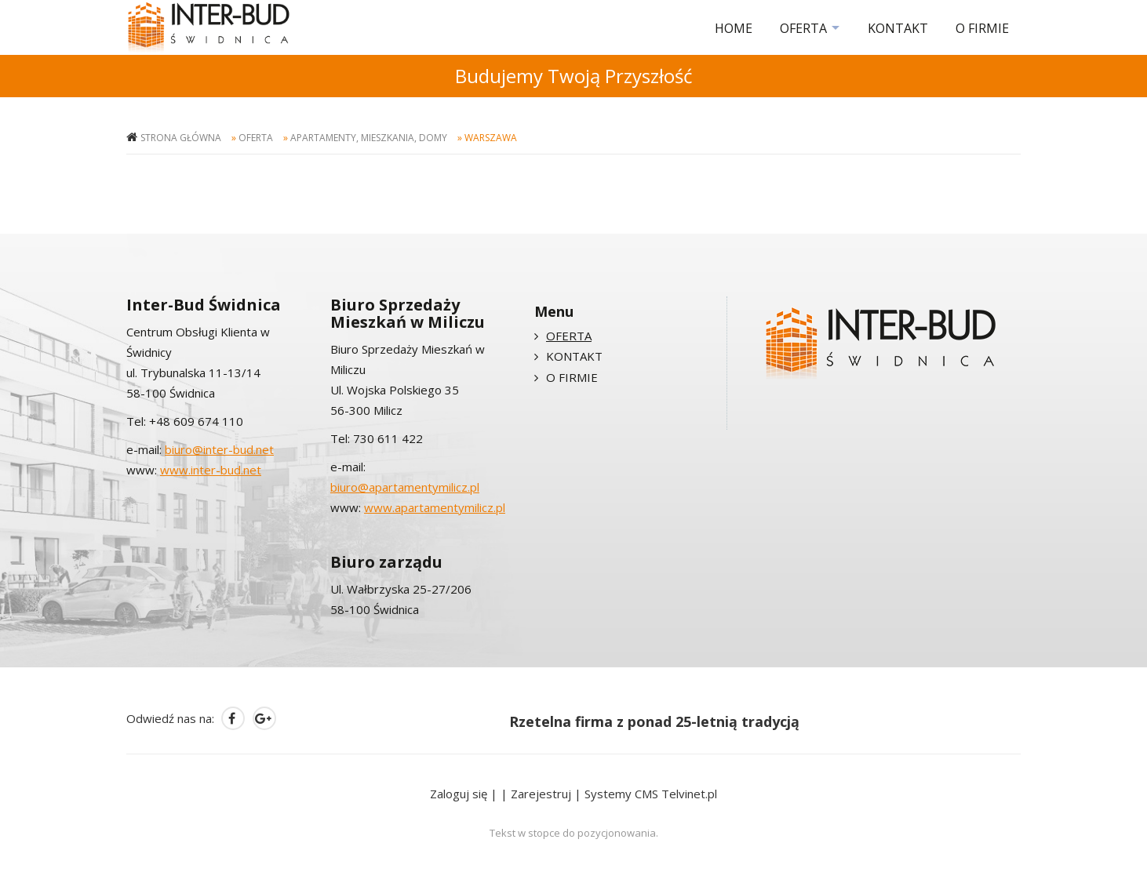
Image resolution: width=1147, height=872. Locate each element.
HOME (733, 28)
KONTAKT (898, 28)
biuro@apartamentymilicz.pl (404, 487)
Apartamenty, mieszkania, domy (368, 137)
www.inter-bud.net (210, 470)
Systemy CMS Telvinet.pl (650, 793)
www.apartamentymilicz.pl (434, 507)
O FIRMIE (982, 28)
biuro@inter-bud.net (219, 449)
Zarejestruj (541, 793)
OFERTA (803, 28)
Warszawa (490, 137)
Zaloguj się (458, 793)
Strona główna (180, 137)
